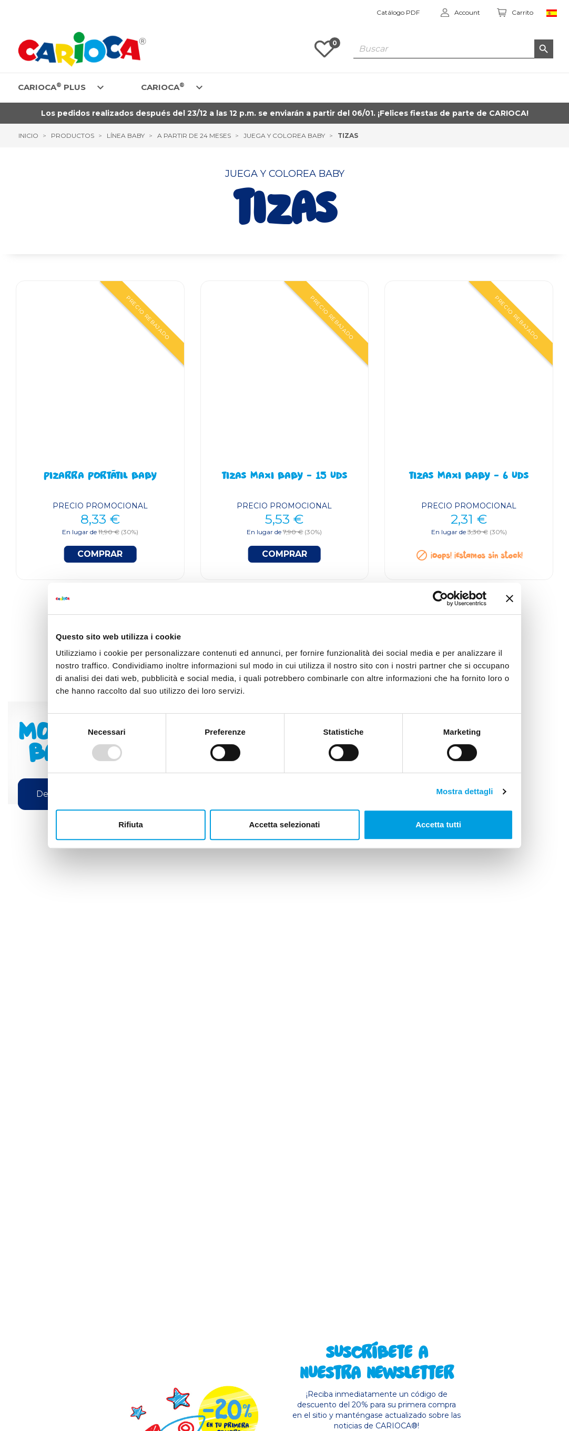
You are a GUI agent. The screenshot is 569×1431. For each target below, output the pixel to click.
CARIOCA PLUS (52, 86)
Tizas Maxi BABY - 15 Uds (284, 477)
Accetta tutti (438, 824)
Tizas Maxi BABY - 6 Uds (469, 477)
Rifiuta (130, 824)
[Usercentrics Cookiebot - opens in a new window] (440, 598)
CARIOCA (163, 86)
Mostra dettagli (464, 791)
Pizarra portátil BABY (100, 477)
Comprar (100, 554)
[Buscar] (453, 48)
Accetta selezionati (284, 824)
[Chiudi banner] (509, 598)
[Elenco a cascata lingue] (553, 12)
